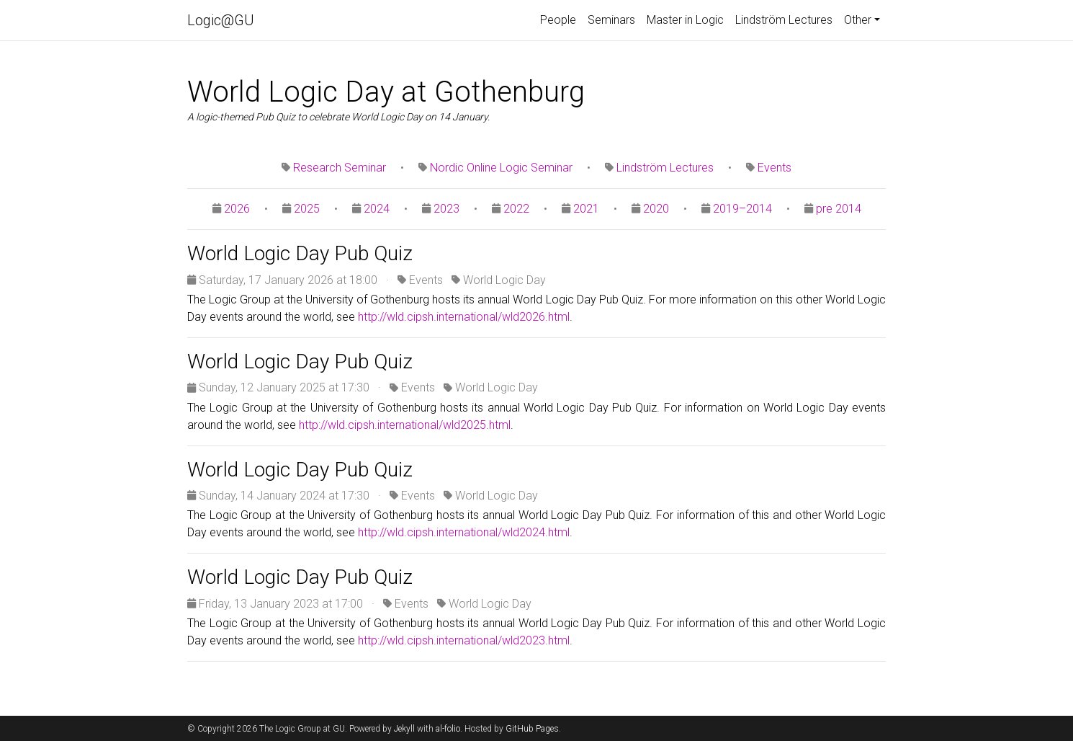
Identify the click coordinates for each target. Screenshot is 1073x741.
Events (774, 167)
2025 (307, 209)
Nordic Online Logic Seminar (501, 167)
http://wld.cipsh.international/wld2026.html (464, 317)
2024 (377, 209)
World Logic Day (504, 280)
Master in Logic (685, 20)
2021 (586, 209)
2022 (516, 209)
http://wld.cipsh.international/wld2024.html (464, 532)
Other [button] (857, 20)
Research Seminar (339, 167)
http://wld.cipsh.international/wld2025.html (405, 425)
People (558, 20)
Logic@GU (220, 20)
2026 (237, 209)
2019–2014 (742, 209)
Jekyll (404, 729)
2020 (656, 209)
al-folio (448, 729)
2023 (446, 209)
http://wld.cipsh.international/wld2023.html (464, 640)
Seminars (611, 20)
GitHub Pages (532, 729)
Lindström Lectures (783, 20)
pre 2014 (838, 209)
